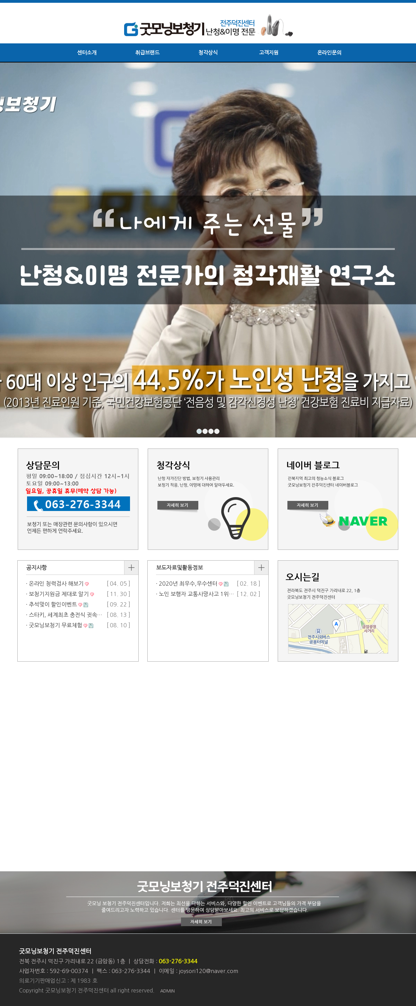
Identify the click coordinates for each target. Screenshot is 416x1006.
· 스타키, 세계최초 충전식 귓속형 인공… (72, 615)
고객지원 (268, 52)
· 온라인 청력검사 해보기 (55, 583)
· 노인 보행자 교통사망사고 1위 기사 (198, 594)
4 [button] (216, 431)
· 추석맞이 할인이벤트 (51, 604)
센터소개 (86, 52)
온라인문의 (329, 52)
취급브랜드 (147, 52)
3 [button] (211, 431)
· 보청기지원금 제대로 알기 (57, 594)
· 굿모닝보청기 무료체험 (54, 625)
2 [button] (205, 431)
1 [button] (199, 431)
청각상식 (208, 52)
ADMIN (167, 991)
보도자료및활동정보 (179, 567)
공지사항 (36, 567)
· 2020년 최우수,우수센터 (186, 583)
